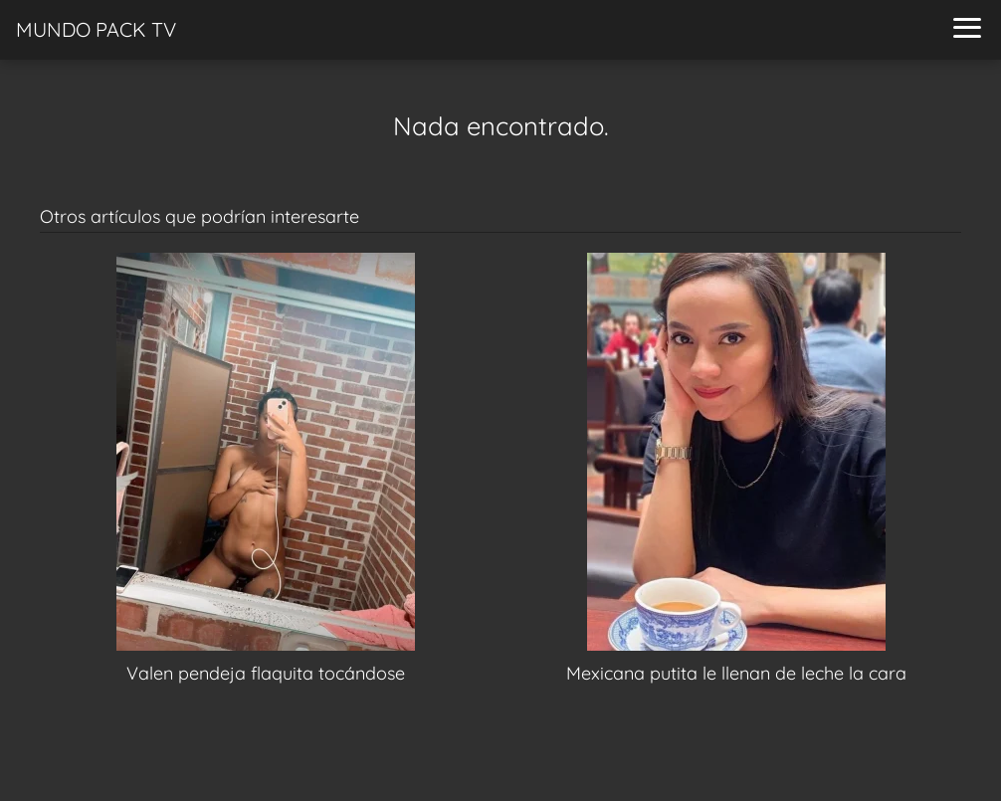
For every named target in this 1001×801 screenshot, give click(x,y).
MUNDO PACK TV (96, 29)
